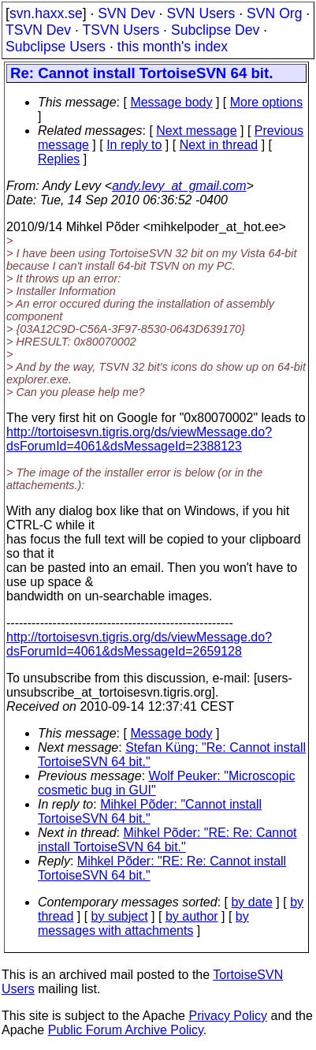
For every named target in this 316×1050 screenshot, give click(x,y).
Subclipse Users (56, 46)
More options (266, 102)
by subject (119, 916)
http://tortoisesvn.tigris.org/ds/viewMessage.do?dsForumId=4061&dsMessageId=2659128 (139, 644)
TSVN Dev (38, 30)
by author (191, 916)
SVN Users (200, 13)
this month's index (172, 46)
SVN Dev (126, 13)
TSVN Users (120, 30)
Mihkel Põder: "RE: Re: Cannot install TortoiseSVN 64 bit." (167, 840)
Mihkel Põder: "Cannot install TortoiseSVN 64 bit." (150, 811)
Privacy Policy (227, 1015)
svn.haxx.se (46, 13)
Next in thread (219, 144)
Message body (171, 102)
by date (251, 902)
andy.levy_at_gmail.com (179, 185)
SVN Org (274, 13)
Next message (196, 130)
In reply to (134, 144)
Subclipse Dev (215, 30)
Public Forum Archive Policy (125, 1030)
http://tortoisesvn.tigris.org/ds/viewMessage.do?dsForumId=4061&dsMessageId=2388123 (139, 439)
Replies (59, 159)
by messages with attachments (143, 923)
